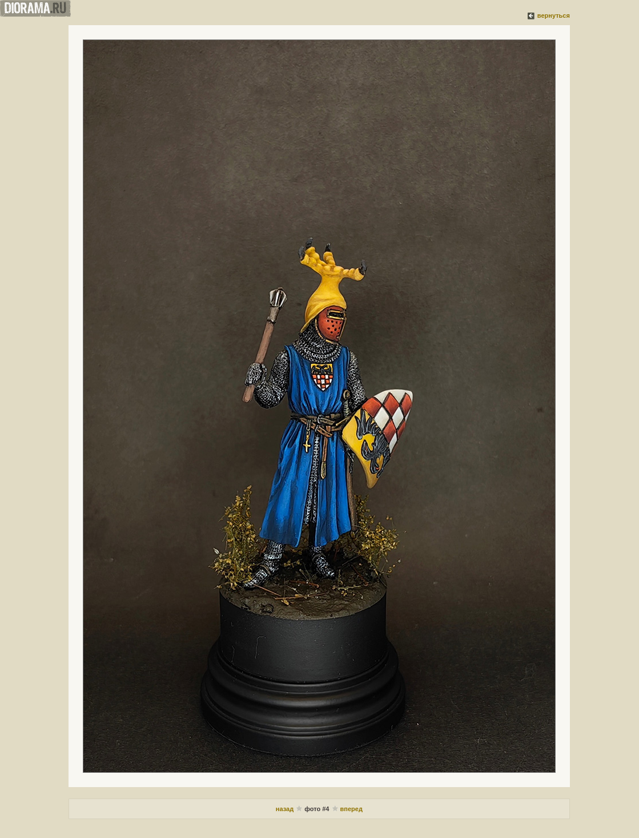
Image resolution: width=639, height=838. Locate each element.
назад (285, 808)
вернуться (553, 15)
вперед (351, 808)
